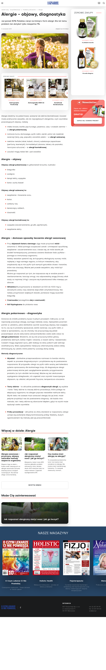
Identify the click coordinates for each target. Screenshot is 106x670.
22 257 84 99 (96, 607)
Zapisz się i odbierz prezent (88, 121)
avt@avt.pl (92, 611)
